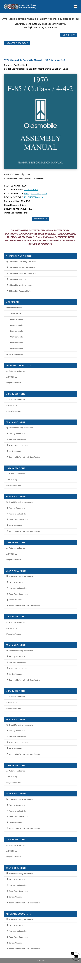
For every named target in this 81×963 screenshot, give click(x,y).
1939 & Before (15, 313)
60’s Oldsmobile (16, 331)
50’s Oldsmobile (16, 325)
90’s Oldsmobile (16, 348)
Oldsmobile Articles (14, 307)
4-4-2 (26, 193)
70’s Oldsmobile (16, 337)
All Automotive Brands (15, 371)
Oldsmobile (31, 189)
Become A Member (17, 42)
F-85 (44, 193)
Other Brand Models (14, 354)
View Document (40, 218)
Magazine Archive (13, 383)
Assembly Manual (34, 197)
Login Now (69, 34)
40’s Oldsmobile (16, 319)
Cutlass (36, 193)
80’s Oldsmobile (16, 343)
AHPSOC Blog (11, 377)
